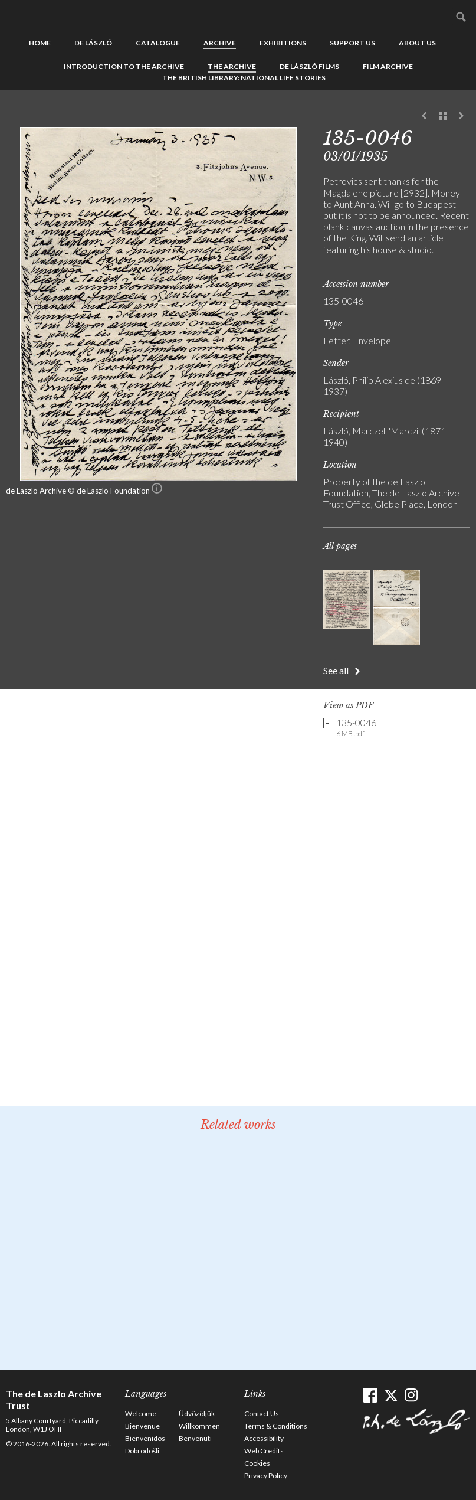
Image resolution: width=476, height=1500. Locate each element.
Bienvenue (142, 1425)
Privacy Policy (265, 1475)
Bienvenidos (145, 1438)
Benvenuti (195, 1438)
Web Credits (264, 1450)
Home (40, 42)
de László (93, 42)
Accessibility (264, 1438)
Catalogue (158, 42)
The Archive (232, 66)
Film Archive (388, 66)
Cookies (257, 1463)
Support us (352, 42)
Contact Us (261, 1413)
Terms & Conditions (275, 1425)
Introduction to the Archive (124, 66)
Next (461, 116)
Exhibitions (283, 42)
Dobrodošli (142, 1450)
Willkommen (199, 1425)
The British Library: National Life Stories (244, 77)
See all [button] (336, 670)
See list (443, 116)
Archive (219, 42)
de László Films (309, 66)
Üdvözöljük (197, 1413)
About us (417, 42)
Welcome (140, 1413)
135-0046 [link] (356, 728)
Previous (425, 116)
